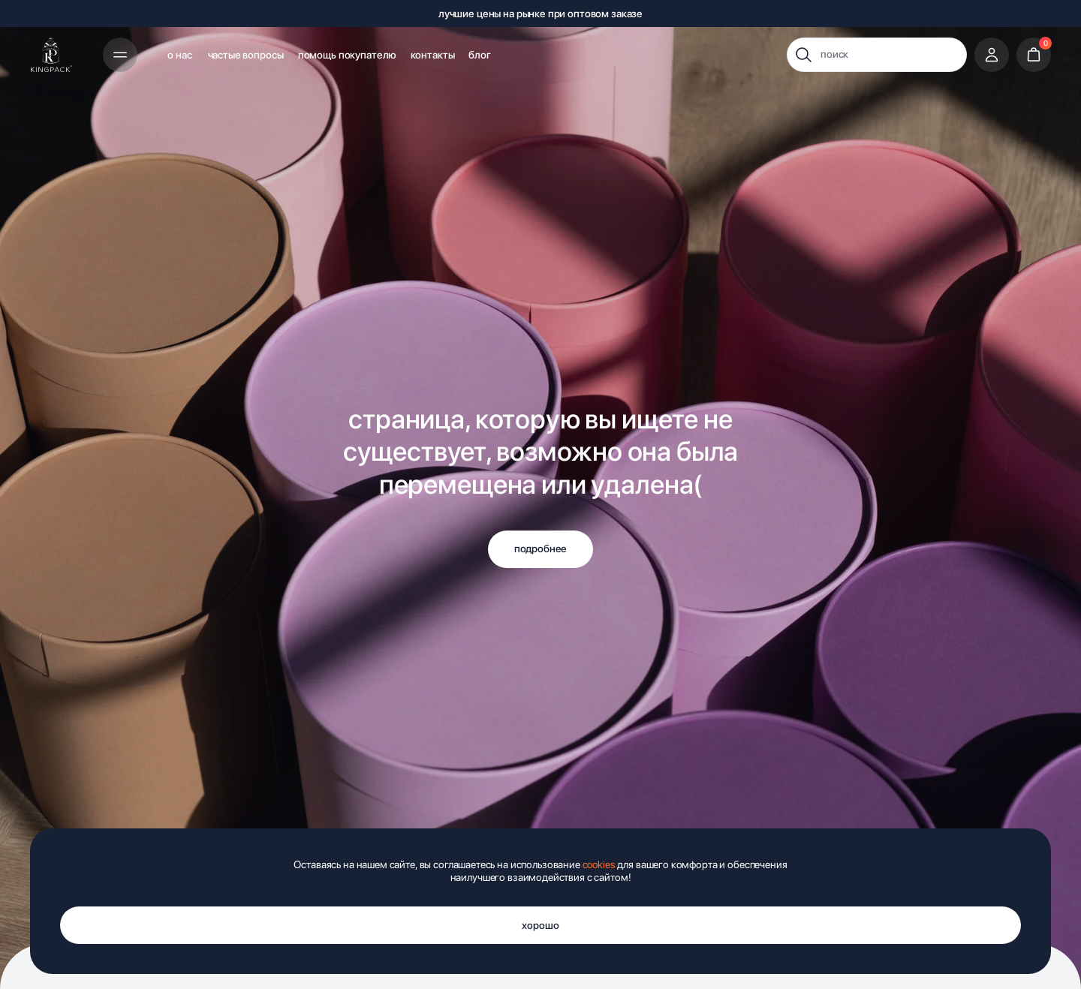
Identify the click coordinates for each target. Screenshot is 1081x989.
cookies (599, 864)
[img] (51, 55)
